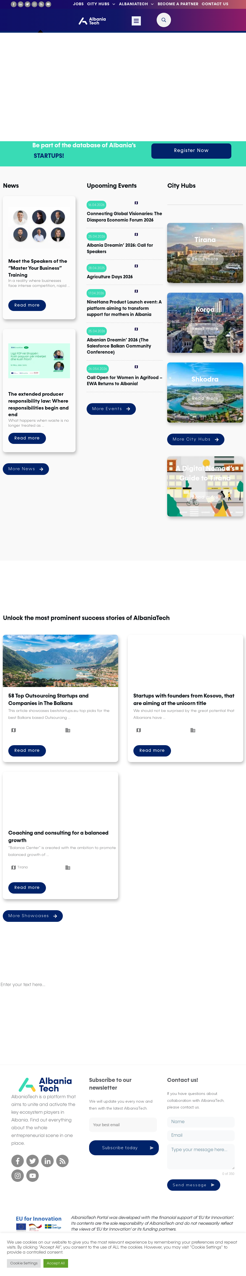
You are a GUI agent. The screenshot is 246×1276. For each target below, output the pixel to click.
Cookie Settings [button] (23, 1263)
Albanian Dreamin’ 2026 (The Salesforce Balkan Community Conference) (119, 346)
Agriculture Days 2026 (110, 277)
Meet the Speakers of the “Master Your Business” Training (37, 268)
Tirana (205, 240)
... (69, 286)
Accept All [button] (56, 1263)
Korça (205, 310)
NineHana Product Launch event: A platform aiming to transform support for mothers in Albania (124, 308)
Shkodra (205, 379)
